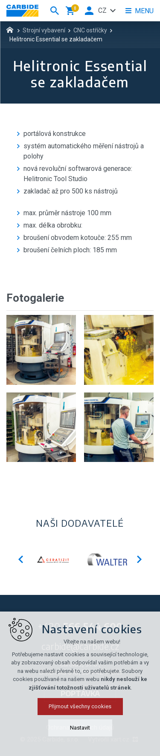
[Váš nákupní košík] (72, 10)
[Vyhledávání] (54, 10)
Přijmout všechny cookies (80, 739)
